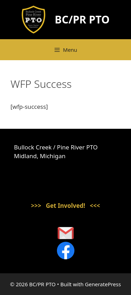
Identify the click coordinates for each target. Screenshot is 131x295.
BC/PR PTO (82, 19)
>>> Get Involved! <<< (65, 206)
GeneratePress (103, 284)
